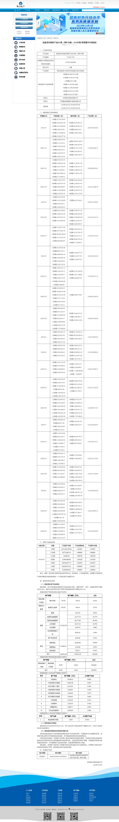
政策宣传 (22, 64)
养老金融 (22, 77)
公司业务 (37, 10)
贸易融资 (44, 793)
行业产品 (44, 800)
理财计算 (60, 799)
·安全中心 (19, 31)
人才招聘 (96, 3)
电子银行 (65, 10)
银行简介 (91, 793)
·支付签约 (19, 33)
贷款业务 (28, 799)
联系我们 (91, 795)
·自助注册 (27, 33)
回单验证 (75, 800)
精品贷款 (44, 795)
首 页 (18, 10)
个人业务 (27, 10)
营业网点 (84, 3)
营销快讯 (22, 47)
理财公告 (22, 51)
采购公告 (22, 68)
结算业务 (44, 802)
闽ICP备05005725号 (62, 809)
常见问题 (75, 793)
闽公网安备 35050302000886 (77, 809)
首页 (44, 38)
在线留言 (75, 797)
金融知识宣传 (23, 72)
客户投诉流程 (92, 797)
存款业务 (28, 797)
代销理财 (22, 55)
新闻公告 (49, 38)
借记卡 (27, 793)
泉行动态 (22, 59)
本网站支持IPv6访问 (69, 3)
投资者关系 (75, 10)
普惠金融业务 (56, 10)
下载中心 (75, 795)
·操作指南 (27, 31)
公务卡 (27, 795)
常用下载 (60, 793)
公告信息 (22, 42)
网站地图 (90, 3)
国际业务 (46, 10)
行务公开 (91, 799)
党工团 (91, 800)
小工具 (102, 3)
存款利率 (60, 795)
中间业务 (28, 800)
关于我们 (78, 3)
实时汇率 (60, 797)
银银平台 (60, 802)
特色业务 (28, 802)
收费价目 (75, 799)
